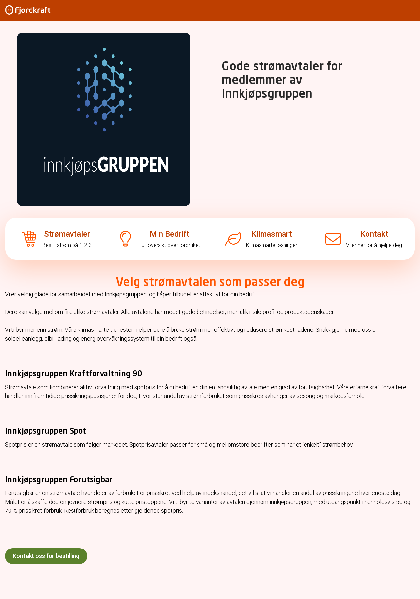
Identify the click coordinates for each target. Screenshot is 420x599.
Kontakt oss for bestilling (46, 555)
